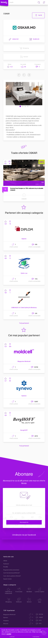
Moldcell (24, 539)
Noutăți (5, 567)
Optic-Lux (24, 273)
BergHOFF (24, 430)
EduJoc (5, 623)
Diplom (24, 239)
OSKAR (24, 199)
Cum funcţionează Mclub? (11, 573)
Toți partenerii (24, 323)
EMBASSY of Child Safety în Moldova (24, 308)
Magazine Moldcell (24, 361)
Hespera (6, 621)
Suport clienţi (7, 579)
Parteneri (6, 564)
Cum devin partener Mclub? (12, 576)
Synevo (24, 396)
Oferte (5, 561)
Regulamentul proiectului (11, 570)
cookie (9, 634)
